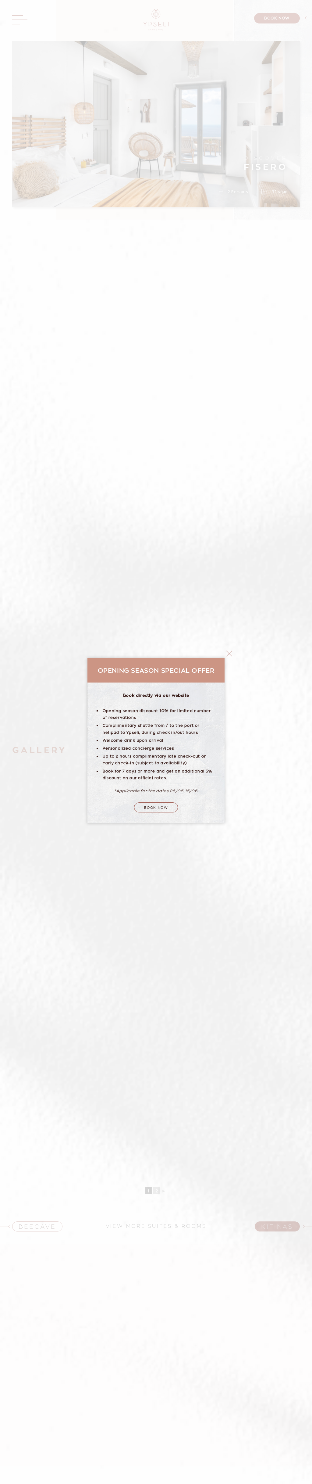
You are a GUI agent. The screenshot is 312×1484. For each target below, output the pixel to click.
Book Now (156, 708)
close (229, 553)
